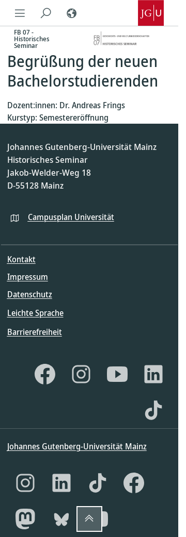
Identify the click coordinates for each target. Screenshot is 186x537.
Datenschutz (29, 294)
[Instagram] (81, 374)
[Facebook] (45, 374)
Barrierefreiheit (34, 332)
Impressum (27, 276)
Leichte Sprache (35, 312)
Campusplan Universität (71, 217)
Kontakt (21, 259)
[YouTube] (117, 374)
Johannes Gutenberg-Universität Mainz (77, 446)
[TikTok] (153, 410)
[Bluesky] (61, 519)
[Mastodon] (25, 519)
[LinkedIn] (153, 374)
